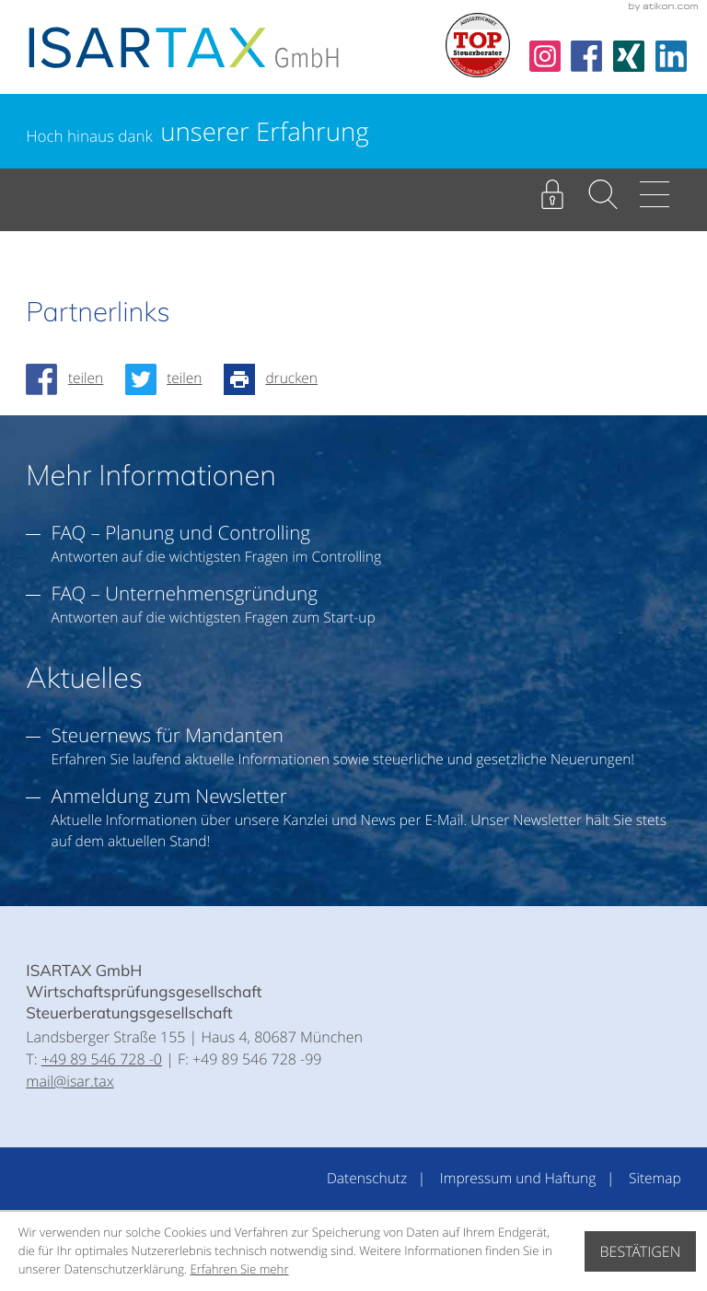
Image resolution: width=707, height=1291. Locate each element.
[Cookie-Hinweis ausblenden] (640, 1251)
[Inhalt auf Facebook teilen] (70, 379)
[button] (603, 194)
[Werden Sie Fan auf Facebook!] (586, 56)
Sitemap (655, 1178)
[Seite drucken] (276, 379)
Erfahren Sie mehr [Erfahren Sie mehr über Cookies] (239, 1269)
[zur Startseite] (184, 47)
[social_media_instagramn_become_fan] (545, 56)
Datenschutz (367, 1178)
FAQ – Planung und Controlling (181, 532)
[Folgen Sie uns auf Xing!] (628, 56)
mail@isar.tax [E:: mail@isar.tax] (69, 1081)
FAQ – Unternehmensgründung (185, 593)
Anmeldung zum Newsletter (169, 795)
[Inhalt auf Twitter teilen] (169, 379)
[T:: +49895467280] (101, 1059)
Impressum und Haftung (518, 1178)
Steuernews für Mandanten (168, 735)
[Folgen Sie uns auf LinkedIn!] (671, 56)
